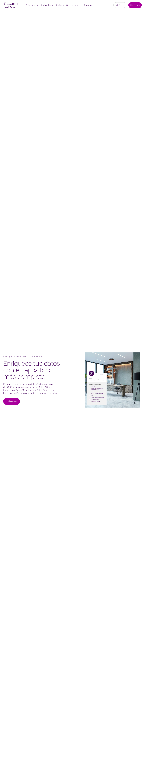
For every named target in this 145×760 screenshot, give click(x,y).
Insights (60, 5)
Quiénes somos (73, 5)
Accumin (88, 5)
